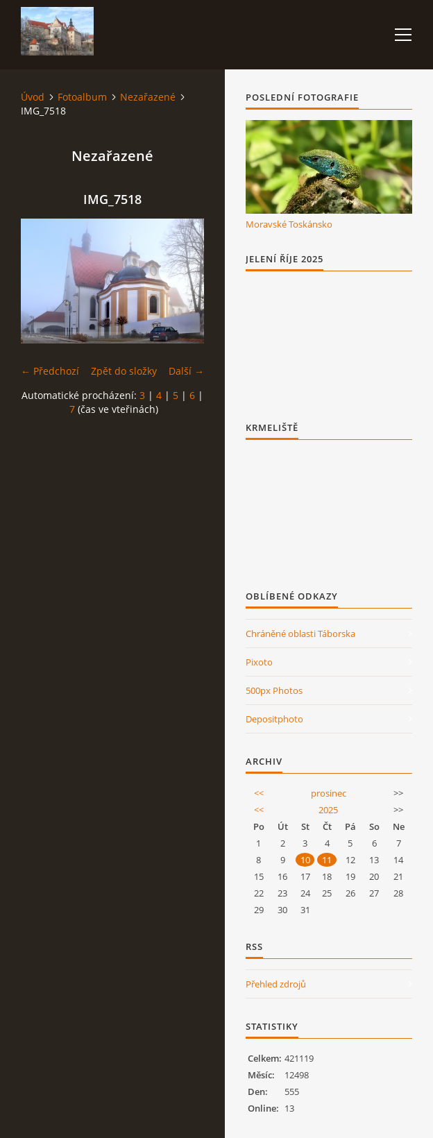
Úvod (32, 96)
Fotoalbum (82, 96)
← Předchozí (50, 370)
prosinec (328, 793)
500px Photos (274, 690)
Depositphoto (274, 719)
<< (259, 793)
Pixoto (259, 662)
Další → (186, 370)
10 (305, 859)
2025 (328, 810)
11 (327, 859)
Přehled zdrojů (276, 984)
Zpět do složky (124, 370)
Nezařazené (148, 96)
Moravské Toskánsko (289, 224)
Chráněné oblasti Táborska (300, 633)
